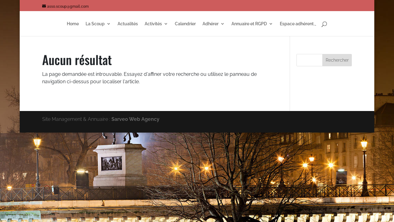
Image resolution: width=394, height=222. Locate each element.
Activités (153, 24)
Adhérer (211, 24)
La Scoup (95, 24)
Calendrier (185, 24)
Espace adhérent (297, 24)
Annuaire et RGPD (249, 24)
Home (73, 24)
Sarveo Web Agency (135, 119)
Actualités (128, 24)
